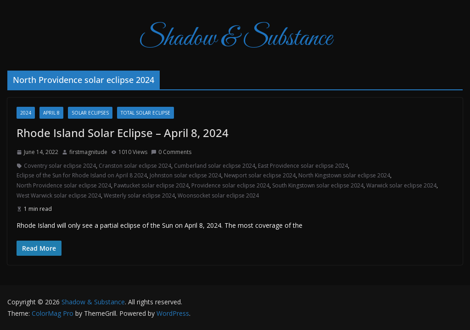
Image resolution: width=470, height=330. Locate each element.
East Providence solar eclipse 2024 (303, 166)
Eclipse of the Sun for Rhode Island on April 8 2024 (82, 175)
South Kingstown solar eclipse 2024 (318, 185)
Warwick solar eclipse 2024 (401, 185)
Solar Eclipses (90, 113)
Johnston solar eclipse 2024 (185, 175)
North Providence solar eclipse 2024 (64, 185)
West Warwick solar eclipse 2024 (59, 195)
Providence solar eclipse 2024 (230, 185)
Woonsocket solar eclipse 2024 (218, 195)
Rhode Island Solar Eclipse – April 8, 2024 (123, 132)
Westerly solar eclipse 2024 (139, 195)
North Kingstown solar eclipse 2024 (344, 175)
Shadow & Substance (235, 39)
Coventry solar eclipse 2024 (60, 166)
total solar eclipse (145, 113)
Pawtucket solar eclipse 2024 (151, 185)
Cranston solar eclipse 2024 (135, 166)
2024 (25, 113)
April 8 (51, 113)
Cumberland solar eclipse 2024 (214, 166)
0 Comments (171, 152)
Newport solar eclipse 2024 (260, 175)
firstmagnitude (88, 152)
